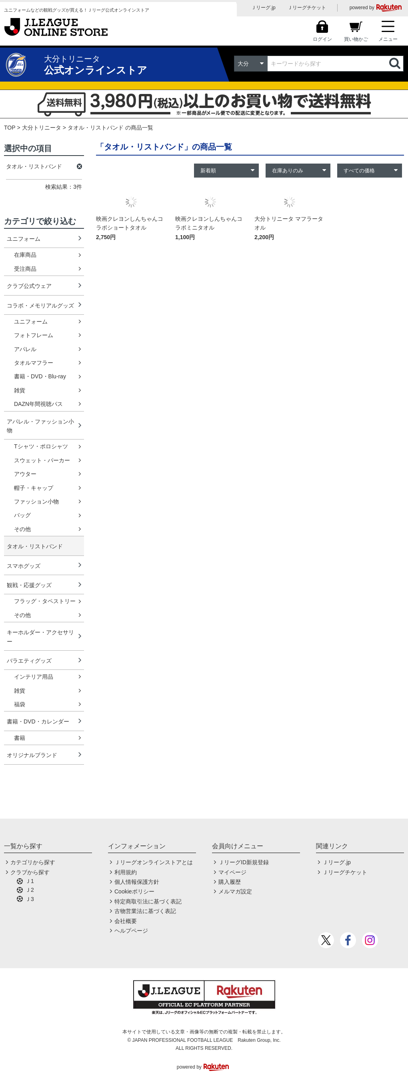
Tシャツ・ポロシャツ (41, 446)
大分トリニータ (41, 127)
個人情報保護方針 (136, 882)
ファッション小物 (36, 501)
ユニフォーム (23, 239)
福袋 (19, 704)
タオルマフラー (33, 363)
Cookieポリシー (134, 891)
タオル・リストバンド (35, 546)
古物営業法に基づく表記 (145, 911)
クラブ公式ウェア (29, 286)
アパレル (25, 349)
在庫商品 (25, 255)
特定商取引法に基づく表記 (148, 901)
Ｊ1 (29, 881)
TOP (10, 127)
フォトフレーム (33, 335)
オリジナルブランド (32, 755)
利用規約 (125, 872)
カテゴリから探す (32, 862)
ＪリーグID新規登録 (243, 862)
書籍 (19, 738)
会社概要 (125, 921)
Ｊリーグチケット (307, 7)
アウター (25, 474)
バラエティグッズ (29, 660)
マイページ (232, 872)
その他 (22, 529)
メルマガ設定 (235, 891)
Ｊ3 (29, 899)
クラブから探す (30, 872)
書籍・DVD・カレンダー (38, 721)
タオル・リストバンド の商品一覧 (110, 127)
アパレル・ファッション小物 (40, 426)
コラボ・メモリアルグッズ (40, 305)
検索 (395, 63)
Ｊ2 (29, 890)
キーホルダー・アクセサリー (40, 636)
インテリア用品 (33, 676)
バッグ (22, 515)
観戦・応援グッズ (29, 585)
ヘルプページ (131, 930)
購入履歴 (229, 882)
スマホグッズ (23, 566)
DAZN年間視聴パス (38, 404)
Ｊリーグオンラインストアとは (153, 862)
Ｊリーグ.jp (263, 7)
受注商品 (25, 269)
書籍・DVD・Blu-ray (40, 376)
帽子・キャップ (33, 488)
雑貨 (19, 390)
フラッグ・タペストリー (45, 601)
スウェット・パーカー (42, 460)
